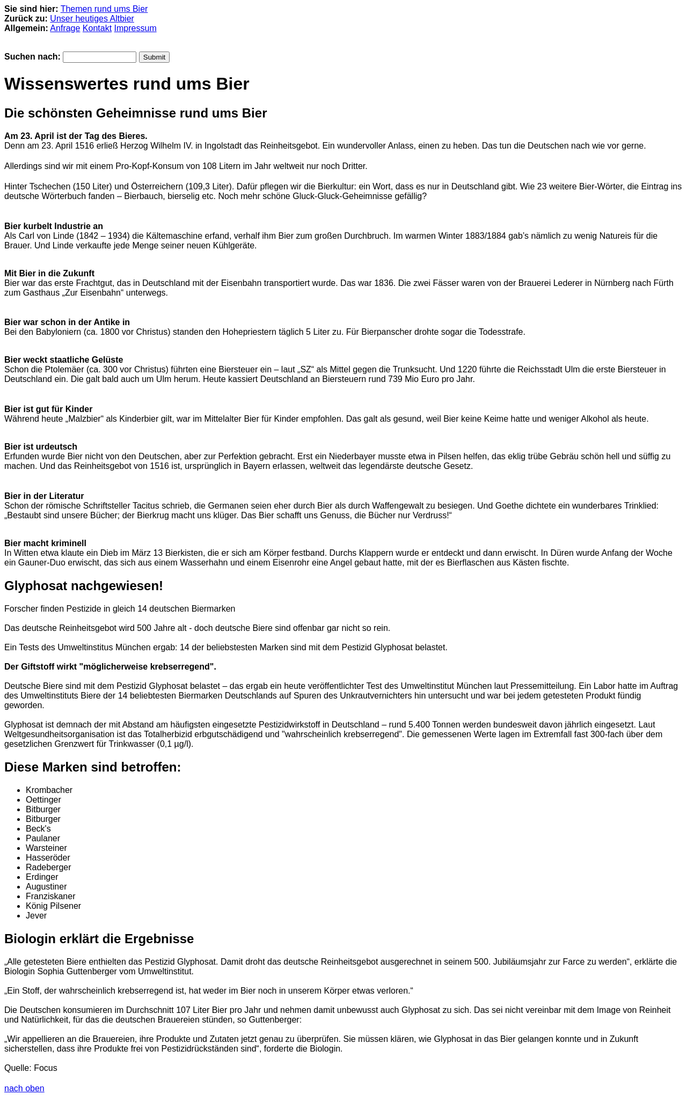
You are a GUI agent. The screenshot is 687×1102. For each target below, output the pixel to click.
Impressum (135, 28)
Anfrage (65, 28)
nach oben (24, 1088)
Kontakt (97, 28)
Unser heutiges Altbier (92, 18)
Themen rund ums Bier (104, 8)
